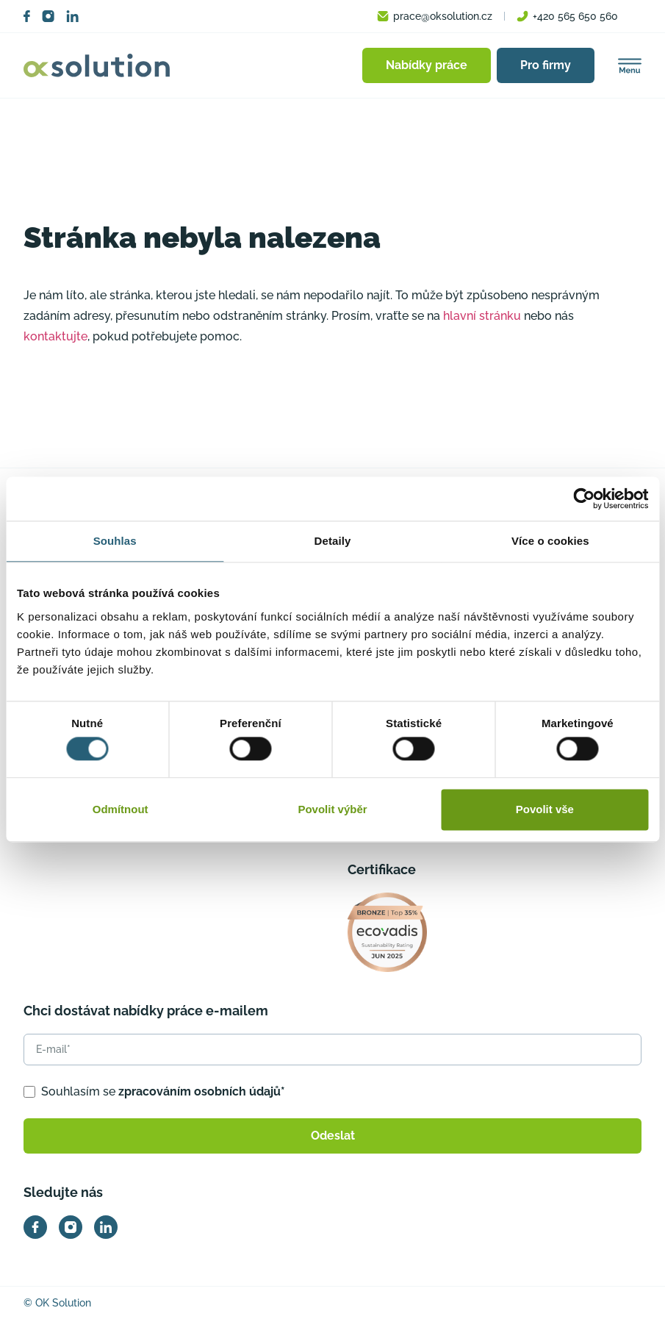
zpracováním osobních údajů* (201, 1091)
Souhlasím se (163, 1091)
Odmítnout (120, 809)
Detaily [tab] (332, 541)
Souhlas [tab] (115, 541)
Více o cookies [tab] (550, 541)
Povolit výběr (332, 809)
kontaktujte (55, 336)
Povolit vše (545, 809)
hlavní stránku (482, 316)
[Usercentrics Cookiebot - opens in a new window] (584, 498)
